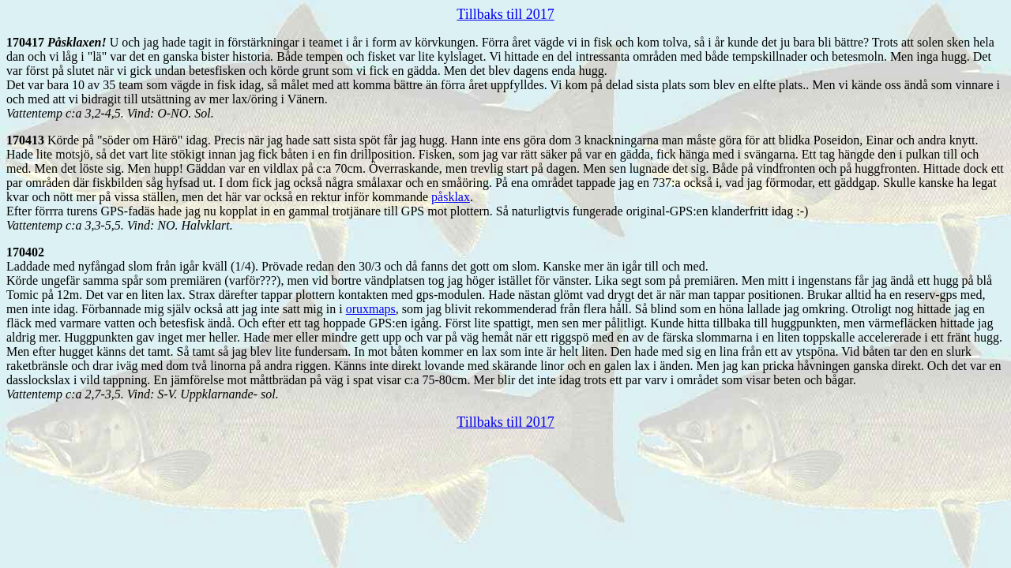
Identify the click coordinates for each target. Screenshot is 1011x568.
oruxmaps (371, 309)
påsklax (450, 197)
